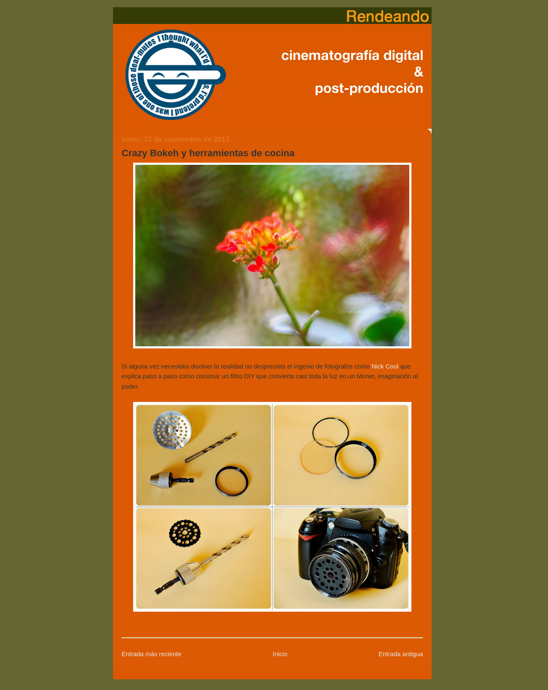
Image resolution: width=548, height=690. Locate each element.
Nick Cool (385, 366)
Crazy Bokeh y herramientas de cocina (208, 153)
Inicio (280, 654)
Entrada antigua (400, 654)
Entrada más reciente (152, 654)
